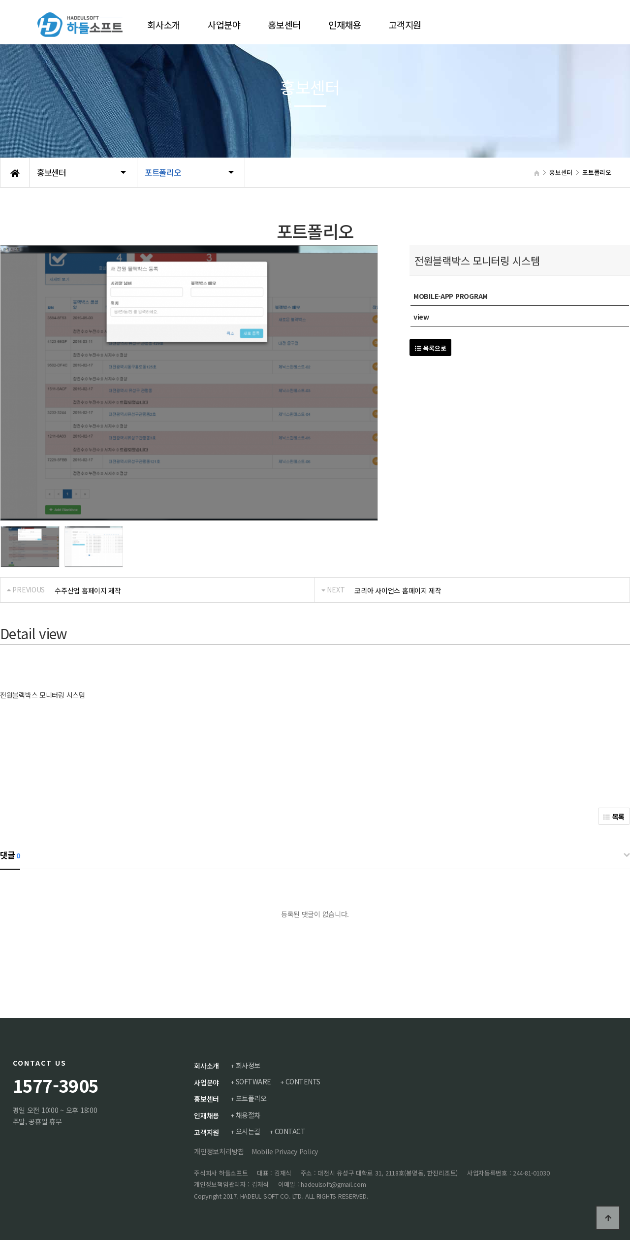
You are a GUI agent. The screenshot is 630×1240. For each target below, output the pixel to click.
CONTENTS (303, 1081)
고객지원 (206, 1132)
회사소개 (206, 1066)
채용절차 (248, 1114)
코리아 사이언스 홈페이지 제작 (397, 590)
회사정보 (248, 1065)
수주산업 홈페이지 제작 (88, 590)
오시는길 (248, 1131)
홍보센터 (206, 1099)
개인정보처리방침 (219, 1151)
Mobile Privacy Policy (285, 1151)
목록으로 (430, 348)
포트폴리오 (251, 1098)
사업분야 (206, 1082)
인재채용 (206, 1115)
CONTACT (291, 1131)
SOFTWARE (254, 1081)
